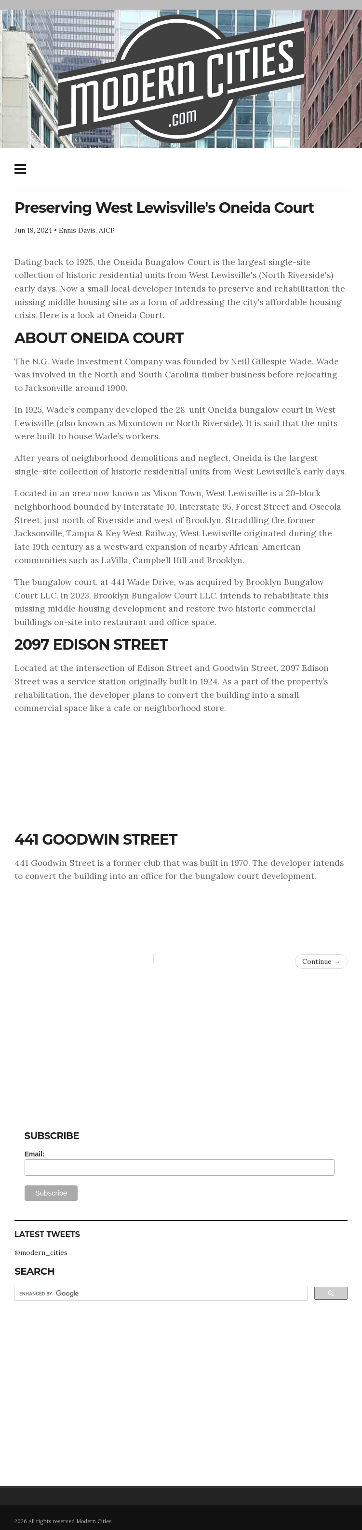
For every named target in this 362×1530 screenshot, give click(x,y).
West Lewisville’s (267, 471)
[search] (160, 1293)
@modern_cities (40, 1252)
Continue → (321, 961)
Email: (35, 1154)
